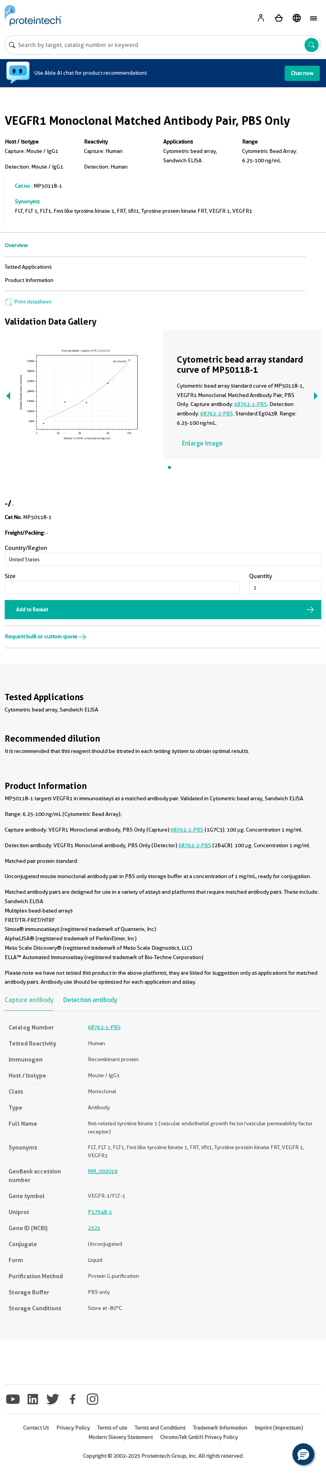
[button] (303, 1454)
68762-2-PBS (216, 413)
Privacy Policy (73, 1428)
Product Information (29, 280)
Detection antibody (90, 1000)
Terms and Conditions (160, 1428)
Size (10, 576)
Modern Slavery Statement (120, 1437)
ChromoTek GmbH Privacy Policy (199, 1437)
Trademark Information (220, 1428)
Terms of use (112, 1428)
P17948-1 (100, 1212)
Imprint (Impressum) (279, 1428)
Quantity (260, 576)
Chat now (302, 73)
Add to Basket (32, 609)
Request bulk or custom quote (46, 636)
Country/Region (26, 548)
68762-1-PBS (250, 404)
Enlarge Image (202, 443)
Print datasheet (28, 301)
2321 (94, 1228)
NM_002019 (103, 1171)
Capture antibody (29, 1000)
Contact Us (36, 1428)
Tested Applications (28, 267)
